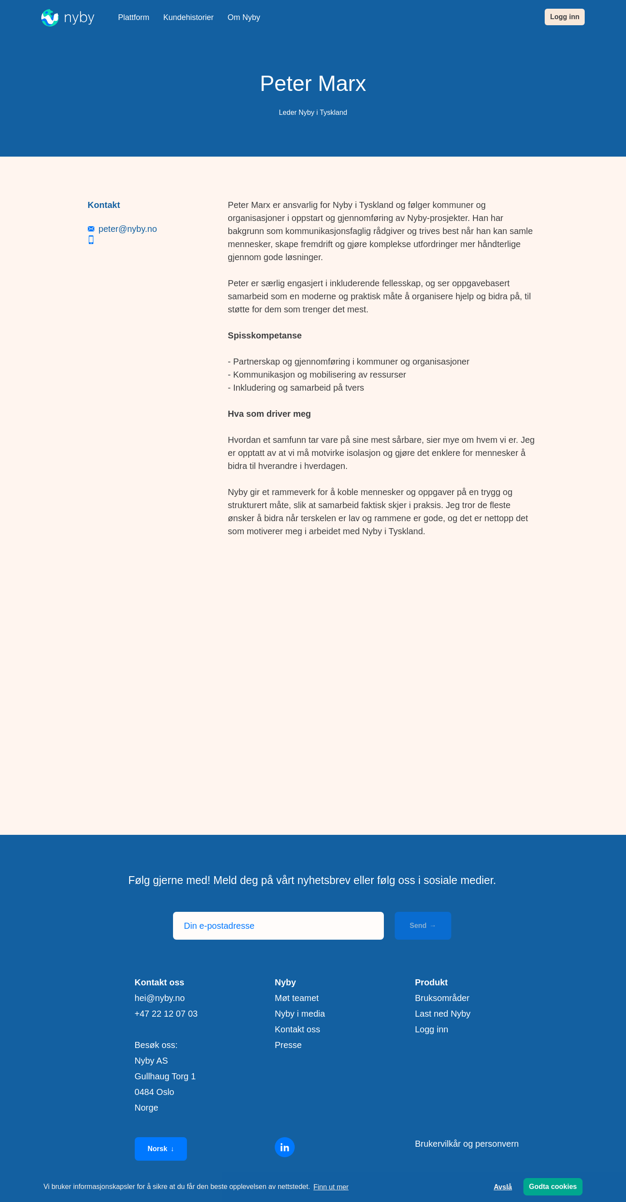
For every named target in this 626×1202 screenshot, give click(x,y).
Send (423, 925)
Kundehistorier (188, 17)
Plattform (134, 17)
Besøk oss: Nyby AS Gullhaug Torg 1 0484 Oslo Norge (165, 1076)
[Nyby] (67, 18)
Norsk (161, 1148)
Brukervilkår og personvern (467, 1143)
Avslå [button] (503, 1187)
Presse (288, 1045)
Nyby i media (300, 1013)
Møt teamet (297, 998)
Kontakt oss (297, 1029)
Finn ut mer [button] (331, 1187)
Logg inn (564, 16)
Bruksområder (442, 998)
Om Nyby (244, 17)
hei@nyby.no (160, 998)
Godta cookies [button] (553, 1186)
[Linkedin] (285, 1147)
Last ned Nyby (442, 1013)
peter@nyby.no (128, 484)
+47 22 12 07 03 (166, 1013)
